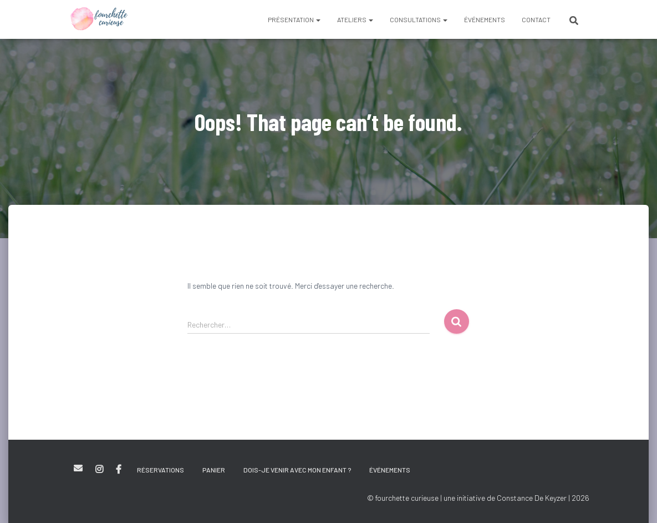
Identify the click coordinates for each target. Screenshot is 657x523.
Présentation (294, 19)
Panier (213, 470)
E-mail (78, 468)
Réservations (160, 470)
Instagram (99, 469)
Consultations (418, 19)
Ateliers (355, 19)
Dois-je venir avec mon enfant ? (297, 470)
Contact (536, 19)
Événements (484, 19)
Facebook (118, 469)
